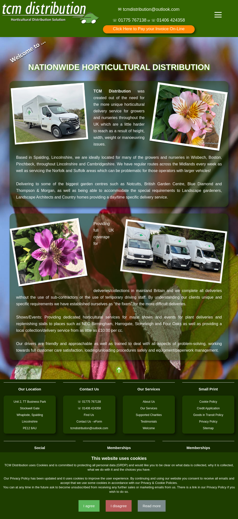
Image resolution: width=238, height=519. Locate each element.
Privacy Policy (208, 421)
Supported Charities (149, 415)
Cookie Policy (208, 401)
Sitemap (208, 428)
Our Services (148, 408)
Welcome (149, 428)
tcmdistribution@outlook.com (89, 428)
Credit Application (208, 408)
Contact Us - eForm (89, 421)
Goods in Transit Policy (208, 415)
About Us (149, 401)
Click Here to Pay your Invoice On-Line (149, 29)
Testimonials (149, 421)
